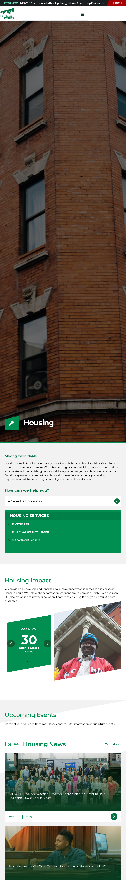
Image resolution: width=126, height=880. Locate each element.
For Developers (19, 523)
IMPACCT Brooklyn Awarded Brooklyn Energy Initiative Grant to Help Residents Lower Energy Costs (71, 3)
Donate (115, 3)
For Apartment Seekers (25, 539)
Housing (29, 817)
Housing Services (29, 515)
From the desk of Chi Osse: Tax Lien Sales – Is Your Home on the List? (57, 866)
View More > (113, 744)
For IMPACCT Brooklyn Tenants (29, 531)
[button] (63, 501)
